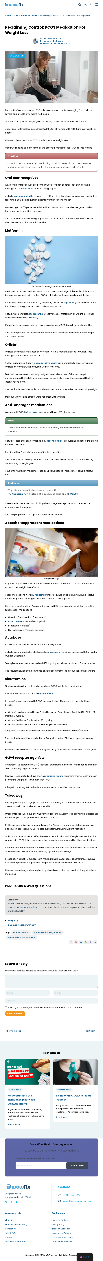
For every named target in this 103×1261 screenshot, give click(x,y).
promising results (53, 776)
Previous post (14, 1031)
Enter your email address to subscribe (35, 1158)
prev (10, 1093)
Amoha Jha (56, 38)
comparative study (46, 363)
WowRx (74, 494)
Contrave (13, 621)
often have (31, 412)
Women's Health (29, 15)
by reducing (38, 594)
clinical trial (46, 693)
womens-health (21, 932)
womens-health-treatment (21, 937)
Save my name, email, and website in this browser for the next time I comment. (45, 1007)
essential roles (54, 440)
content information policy (22, 907)
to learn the (36, 313)
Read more (14, 1124)
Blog (16, 15)
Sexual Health (15, 1089)
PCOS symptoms (23, 188)
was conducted (22, 196)
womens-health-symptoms (47, 932)
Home (8, 15)
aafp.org (13, 920)
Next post (90, 1031)
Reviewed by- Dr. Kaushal (52, 41)
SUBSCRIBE (77, 1165)
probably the (73, 302)
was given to (57, 652)
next (93, 1093)
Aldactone (17, 494)
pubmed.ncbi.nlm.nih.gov (22, 924)
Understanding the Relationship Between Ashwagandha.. (21, 1099)
